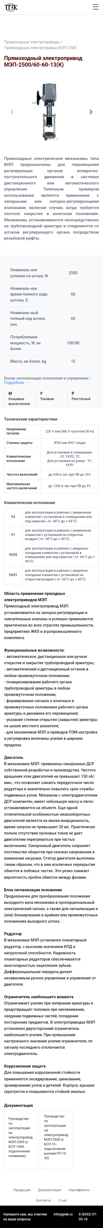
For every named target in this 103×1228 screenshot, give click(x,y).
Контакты (43, 1200)
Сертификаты (79, 1190)
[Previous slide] (12, 112)
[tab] (45, 139)
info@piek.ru (63, 1214)
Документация (49, 1190)
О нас (63, 1200)
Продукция (21, 1190)
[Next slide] (91, 112)
